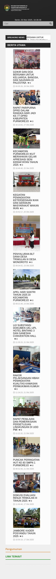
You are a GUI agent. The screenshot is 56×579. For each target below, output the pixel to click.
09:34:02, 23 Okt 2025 (23, 266)
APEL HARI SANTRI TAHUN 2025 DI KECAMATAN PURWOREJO (24, 296)
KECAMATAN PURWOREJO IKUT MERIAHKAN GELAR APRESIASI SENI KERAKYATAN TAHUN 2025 (25, 158)
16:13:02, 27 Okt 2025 (23, 125)
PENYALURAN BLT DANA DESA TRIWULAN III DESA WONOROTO (24, 258)
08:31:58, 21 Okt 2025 (23, 469)
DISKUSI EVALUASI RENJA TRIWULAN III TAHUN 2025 (25, 498)
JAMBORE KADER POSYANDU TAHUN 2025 (24, 533)
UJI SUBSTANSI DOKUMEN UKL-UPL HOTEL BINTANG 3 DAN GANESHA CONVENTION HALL (25, 330)
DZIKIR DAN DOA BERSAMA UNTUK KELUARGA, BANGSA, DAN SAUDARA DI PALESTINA (26, 77)
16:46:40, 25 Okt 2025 (23, 168)
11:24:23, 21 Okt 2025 (23, 392)
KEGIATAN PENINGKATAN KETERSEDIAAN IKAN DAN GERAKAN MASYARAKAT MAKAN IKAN (26, 202)
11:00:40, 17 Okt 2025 (23, 504)
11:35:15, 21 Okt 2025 (23, 342)
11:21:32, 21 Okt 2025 (23, 433)
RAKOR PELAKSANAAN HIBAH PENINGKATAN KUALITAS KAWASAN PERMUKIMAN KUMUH (26, 381)
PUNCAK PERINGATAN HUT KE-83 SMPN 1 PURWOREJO (26, 462)
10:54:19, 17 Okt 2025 (23, 540)
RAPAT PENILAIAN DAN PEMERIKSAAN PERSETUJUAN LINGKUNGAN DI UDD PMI (25, 424)
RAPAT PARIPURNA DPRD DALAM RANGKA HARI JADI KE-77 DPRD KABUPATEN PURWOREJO (24, 115)
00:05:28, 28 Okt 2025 (23, 86)
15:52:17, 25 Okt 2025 (23, 212)
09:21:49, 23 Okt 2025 (23, 304)
